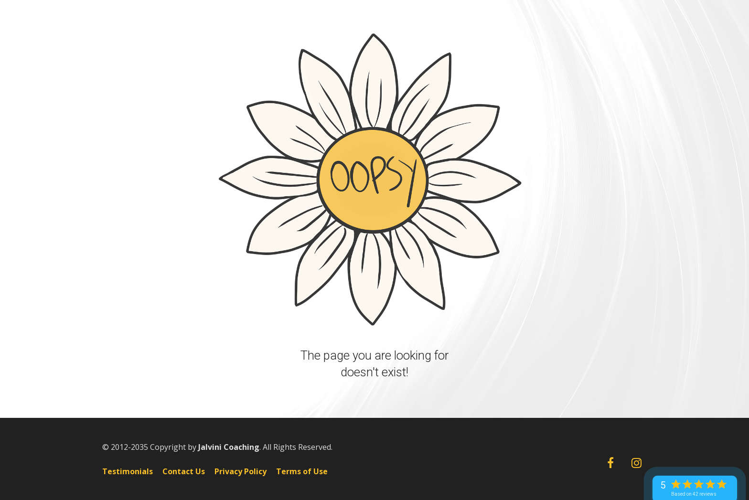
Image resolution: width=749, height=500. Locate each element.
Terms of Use (302, 472)
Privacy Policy (240, 472)
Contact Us (183, 472)
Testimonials (127, 472)
